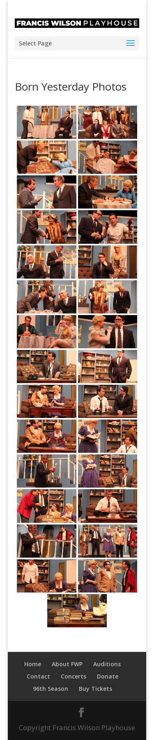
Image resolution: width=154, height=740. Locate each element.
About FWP (67, 664)
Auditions (107, 664)
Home (32, 664)
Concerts (73, 676)
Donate (107, 676)
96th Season (50, 688)
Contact (38, 676)
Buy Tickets (95, 688)
